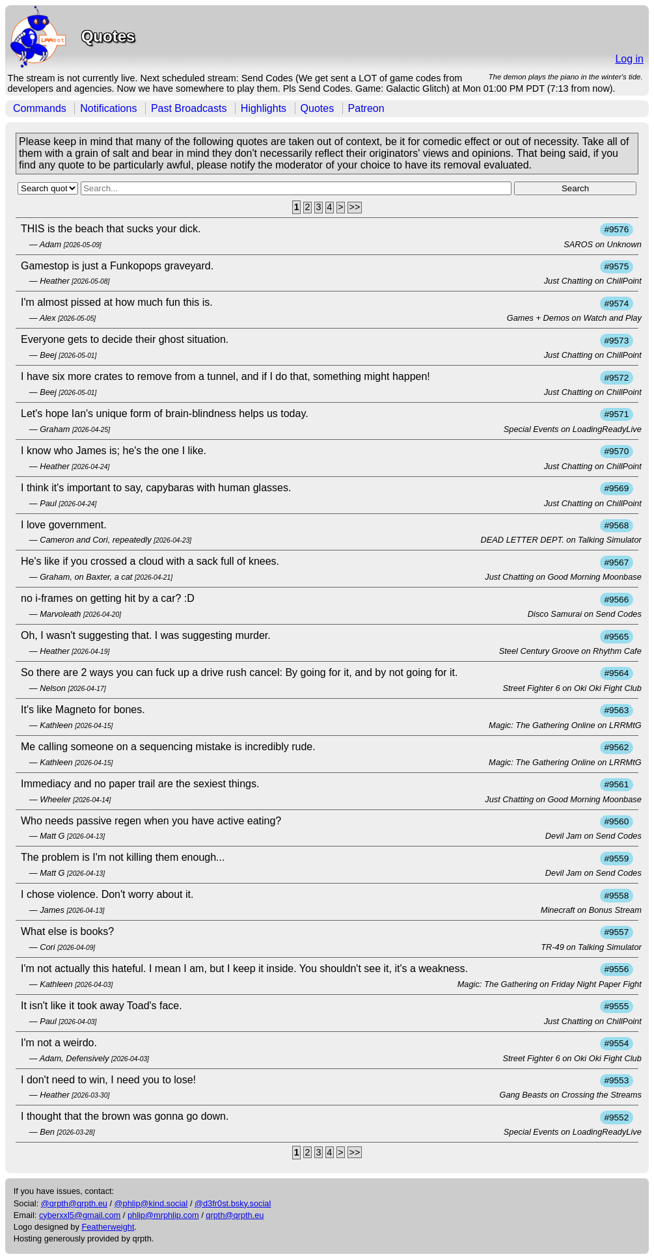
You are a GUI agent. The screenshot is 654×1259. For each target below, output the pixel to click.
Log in (629, 58)
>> (355, 207)
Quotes (317, 108)
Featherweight (107, 1227)
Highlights (263, 108)
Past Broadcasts (189, 108)
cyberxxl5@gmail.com (79, 1215)
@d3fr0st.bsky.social (233, 1203)
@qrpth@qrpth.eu (74, 1203)
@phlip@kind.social (151, 1203)
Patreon (366, 108)
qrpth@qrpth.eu (235, 1215)
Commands (39, 108)
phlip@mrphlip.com (163, 1215)
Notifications (108, 108)
